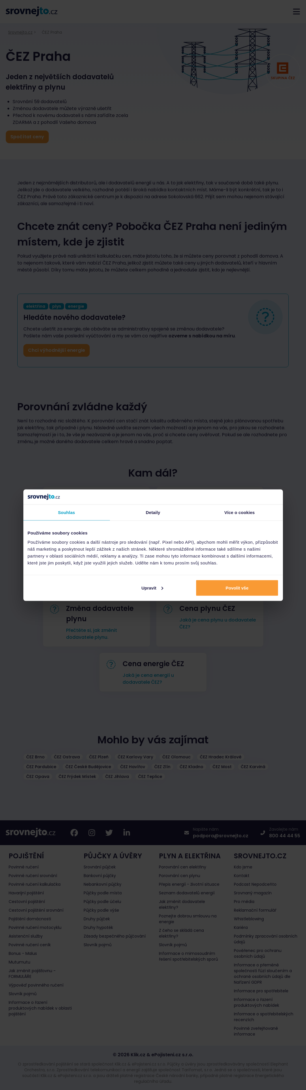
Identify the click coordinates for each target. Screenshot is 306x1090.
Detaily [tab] (153, 512)
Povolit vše (237, 587)
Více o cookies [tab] (239, 512)
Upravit (152, 587)
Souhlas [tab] (66, 512)
